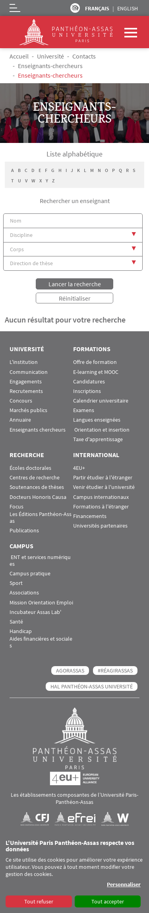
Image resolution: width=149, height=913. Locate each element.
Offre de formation (95, 362)
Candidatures (89, 381)
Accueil (19, 56)
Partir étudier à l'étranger (102, 477)
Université (50, 56)
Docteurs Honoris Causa (38, 497)
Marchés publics (28, 410)
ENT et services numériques (40, 560)
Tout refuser (38, 901)
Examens (83, 410)
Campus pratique (30, 573)
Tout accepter (107, 901)
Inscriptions (87, 391)
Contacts (84, 56)
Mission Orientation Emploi (41, 602)
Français (97, 8)
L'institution (24, 362)
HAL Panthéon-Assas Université (91, 686)
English (127, 8)
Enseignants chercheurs (38, 429)
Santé (16, 621)
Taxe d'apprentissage (98, 439)
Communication (29, 372)
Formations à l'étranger (101, 506)
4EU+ (79, 468)
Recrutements (26, 391)
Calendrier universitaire (100, 400)
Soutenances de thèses (37, 487)
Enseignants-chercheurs (50, 66)
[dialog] (74, 874)
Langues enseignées (96, 419)
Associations (24, 592)
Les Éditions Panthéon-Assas (41, 517)
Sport (16, 583)
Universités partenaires (100, 525)
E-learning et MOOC (95, 372)
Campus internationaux (101, 497)
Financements (89, 516)
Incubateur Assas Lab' (35, 612)
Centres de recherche (35, 477)
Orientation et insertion (101, 429)
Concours (21, 400)
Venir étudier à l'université (104, 487)
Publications (24, 530)
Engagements (26, 381)
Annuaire (20, 419)
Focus (16, 506)
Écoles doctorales (30, 468)
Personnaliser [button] (124, 884)
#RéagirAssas (115, 670)
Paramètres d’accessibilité (75, 8)
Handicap (21, 631)
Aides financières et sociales (41, 642)
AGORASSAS (70, 670)
